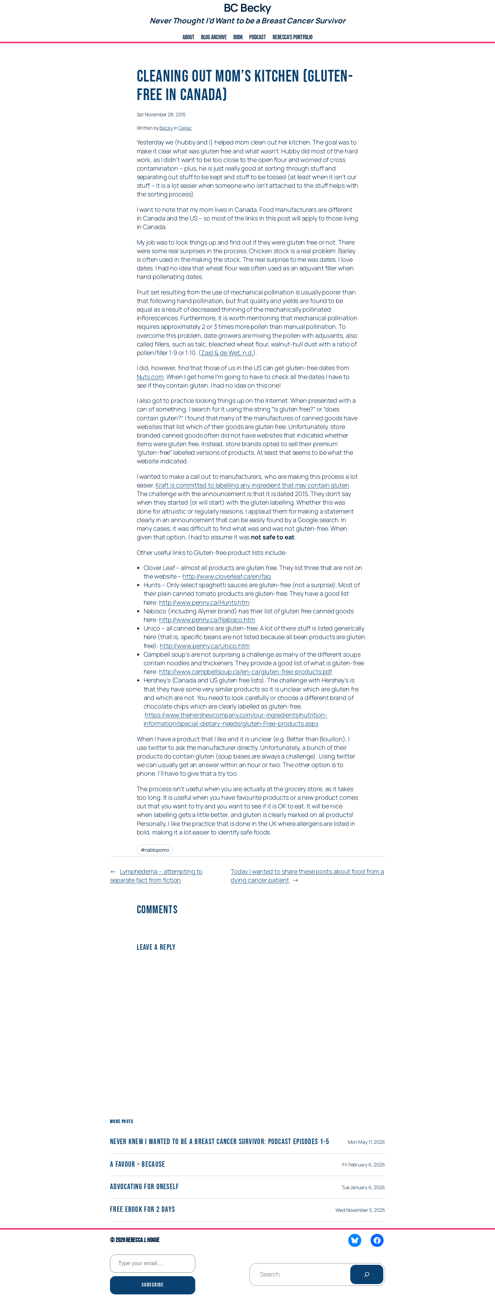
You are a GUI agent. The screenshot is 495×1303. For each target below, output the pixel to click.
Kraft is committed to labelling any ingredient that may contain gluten (252, 485)
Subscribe (153, 1285)
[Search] (366, 1274)
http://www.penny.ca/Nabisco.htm (207, 619)
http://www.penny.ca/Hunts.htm (204, 602)
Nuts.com (150, 377)
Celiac (185, 128)
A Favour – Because (137, 1165)
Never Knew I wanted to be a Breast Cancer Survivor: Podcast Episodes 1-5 (220, 1142)
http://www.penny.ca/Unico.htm (205, 646)
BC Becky (247, 7)
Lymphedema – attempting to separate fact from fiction (156, 875)
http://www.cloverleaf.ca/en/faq (227, 576)
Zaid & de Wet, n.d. (227, 352)
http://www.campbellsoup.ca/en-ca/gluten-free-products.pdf (245, 671)
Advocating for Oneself (144, 1187)
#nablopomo (155, 850)
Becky (166, 128)
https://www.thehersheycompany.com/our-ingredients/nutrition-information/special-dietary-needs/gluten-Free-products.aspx (236, 719)
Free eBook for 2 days (142, 1210)
